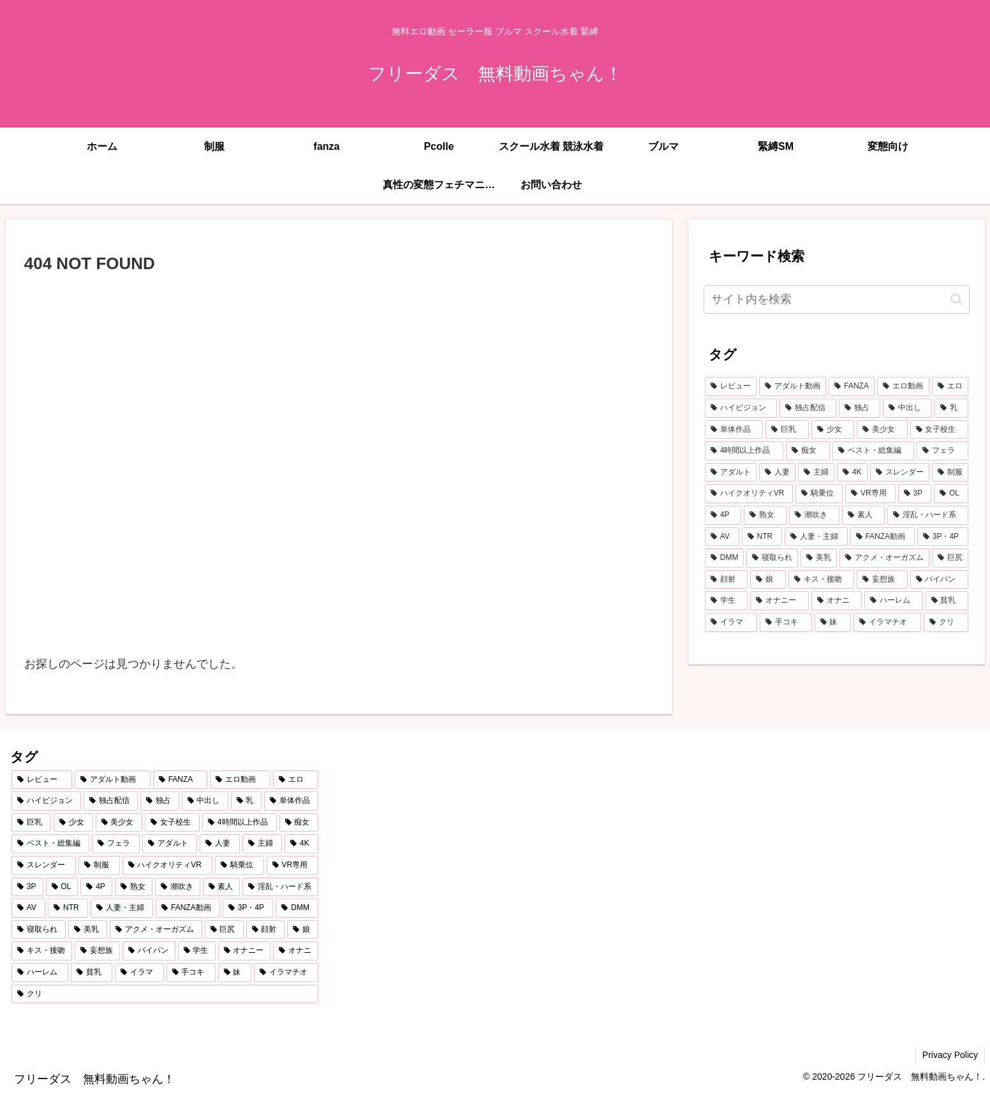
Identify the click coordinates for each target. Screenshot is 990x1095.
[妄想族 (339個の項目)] (882, 579)
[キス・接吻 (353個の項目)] (821, 579)
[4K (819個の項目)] (852, 472)
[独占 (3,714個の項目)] (859, 408)
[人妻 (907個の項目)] (777, 472)
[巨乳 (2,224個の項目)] (786, 429)
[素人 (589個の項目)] (863, 515)
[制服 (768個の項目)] (950, 472)
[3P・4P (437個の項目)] (942, 537)
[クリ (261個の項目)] (946, 622)
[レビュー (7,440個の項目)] (731, 386)
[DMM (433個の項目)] (724, 558)
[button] (956, 299)
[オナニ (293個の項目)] (836, 600)
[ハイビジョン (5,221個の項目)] (741, 408)
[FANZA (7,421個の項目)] (852, 386)
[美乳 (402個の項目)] (819, 558)
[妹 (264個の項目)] (833, 622)
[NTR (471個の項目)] (762, 537)
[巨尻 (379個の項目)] (950, 558)
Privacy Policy (950, 1055)
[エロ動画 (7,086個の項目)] (903, 386)
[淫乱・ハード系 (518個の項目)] (927, 515)
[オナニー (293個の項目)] (779, 600)
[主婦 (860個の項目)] (816, 472)
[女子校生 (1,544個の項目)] (939, 429)
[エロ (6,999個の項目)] (950, 386)
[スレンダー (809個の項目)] (899, 472)
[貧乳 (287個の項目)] (947, 600)
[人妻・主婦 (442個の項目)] (816, 537)
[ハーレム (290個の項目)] (893, 600)
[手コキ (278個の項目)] (786, 622)
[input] (837, 299)
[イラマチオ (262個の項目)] (887, 622)
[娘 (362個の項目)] (767, 579)
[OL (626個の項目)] (951, 493)
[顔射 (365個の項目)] (726, 579)
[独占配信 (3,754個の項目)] (807, 408)
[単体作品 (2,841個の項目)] (734, 429)
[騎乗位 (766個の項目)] (819, 493)
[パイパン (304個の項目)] (939, 579)
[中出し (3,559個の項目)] (907, 408)
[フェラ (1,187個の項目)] (942, 450)
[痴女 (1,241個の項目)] (808, 450)
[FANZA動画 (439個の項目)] (882, 537)
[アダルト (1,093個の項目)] (731, 472)
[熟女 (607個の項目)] (765, 515)
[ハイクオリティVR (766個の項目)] (749, 493)
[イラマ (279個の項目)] (731, 622)
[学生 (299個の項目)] (726, 600)
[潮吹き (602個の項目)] (814, 515)
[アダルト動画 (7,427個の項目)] (792, 386)
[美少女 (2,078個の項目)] (882, 429)
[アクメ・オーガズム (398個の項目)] (884, 558)
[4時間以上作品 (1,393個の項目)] (744, 450)
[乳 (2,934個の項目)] (951, 408)
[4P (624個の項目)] (723, 515)
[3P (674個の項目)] (914, 493)
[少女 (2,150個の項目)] (832, 429)
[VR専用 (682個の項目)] (870, 493)
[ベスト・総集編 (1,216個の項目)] (873, 450)
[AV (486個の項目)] (722, 537)
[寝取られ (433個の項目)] (772, 558)
